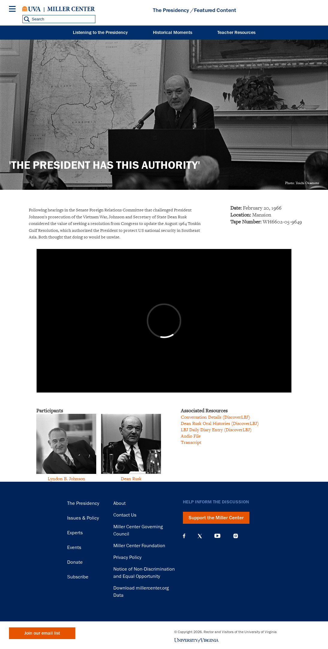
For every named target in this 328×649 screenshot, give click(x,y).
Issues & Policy (83, 518)
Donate (75, 562)
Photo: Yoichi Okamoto (302, 182)
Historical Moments (172, 32)
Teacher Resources (236, 32)
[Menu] (13, 10)
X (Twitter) (200, 536)
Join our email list (42, 633)
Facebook (184, 536)
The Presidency (171, 10)
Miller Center (71, 9)
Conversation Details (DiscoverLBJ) (215, 417)
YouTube (217, 536)
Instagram (235, 535)
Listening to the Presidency (100, 32)
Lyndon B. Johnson (66, 478)
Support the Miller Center (216, 518)
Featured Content (215, 10)
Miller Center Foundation (139, 546)
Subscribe (77, 577)
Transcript (191, 442)
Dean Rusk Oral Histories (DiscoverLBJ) (220, 423)
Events (74, 547)
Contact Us (124, 515)
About (119, 503)
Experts (75, 533)
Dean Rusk (131, 478)
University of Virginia (31, 9)
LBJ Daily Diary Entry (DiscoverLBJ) (216, 429)
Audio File (191, 436)
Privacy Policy (127, 557)
